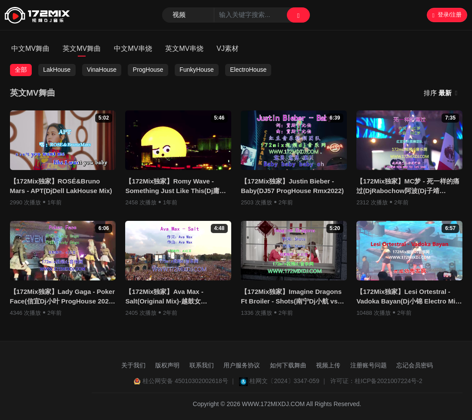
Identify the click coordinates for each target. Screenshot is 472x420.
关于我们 (133, 365)
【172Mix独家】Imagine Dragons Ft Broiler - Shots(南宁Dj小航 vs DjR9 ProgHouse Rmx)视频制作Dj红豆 (292, 297)
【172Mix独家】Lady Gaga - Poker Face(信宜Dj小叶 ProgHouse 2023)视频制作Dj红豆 (62, 297)
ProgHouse (148, 69)
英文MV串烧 (184, 48)
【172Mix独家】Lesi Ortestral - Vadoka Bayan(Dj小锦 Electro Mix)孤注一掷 (408, 297)
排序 (438, 93)
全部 (21, 69)
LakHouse (56, 69)
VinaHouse (101, 69)
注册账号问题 (368, 365)
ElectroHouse (248, 69)
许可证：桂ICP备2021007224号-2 (376, 380)
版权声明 (167, 365)
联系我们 (201, 365)
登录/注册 (447, 14)
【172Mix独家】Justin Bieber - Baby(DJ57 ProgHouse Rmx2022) (292, 186)
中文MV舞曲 (30, 48)
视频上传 (328, 365)
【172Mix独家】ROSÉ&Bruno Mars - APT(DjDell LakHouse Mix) (61, 186)
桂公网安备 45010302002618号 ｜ (189, 380)
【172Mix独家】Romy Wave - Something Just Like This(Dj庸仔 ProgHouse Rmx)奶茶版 (175, 186)
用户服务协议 (241, 365)
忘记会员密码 (414, 365)
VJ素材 (227, 48)
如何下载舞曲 (288, 365)
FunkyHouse (196, 69)
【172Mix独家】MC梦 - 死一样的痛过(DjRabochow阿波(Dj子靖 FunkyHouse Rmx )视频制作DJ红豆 (407, 186)
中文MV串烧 (133, 48)
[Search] (236, 15)
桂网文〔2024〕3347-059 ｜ (288, 380)
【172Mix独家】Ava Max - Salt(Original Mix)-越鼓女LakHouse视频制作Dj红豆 (164, 297)
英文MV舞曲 (82, 48)
